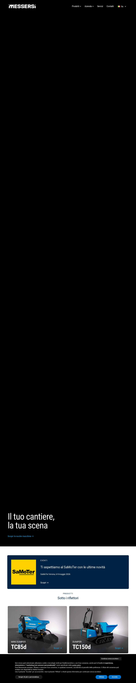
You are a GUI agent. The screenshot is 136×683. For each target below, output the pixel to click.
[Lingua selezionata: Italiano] (122, 6)
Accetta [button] (115, 677)
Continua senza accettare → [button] (110, 658)
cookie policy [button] (76, 665)
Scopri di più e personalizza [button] (29, 677)
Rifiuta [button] (101, 677)
